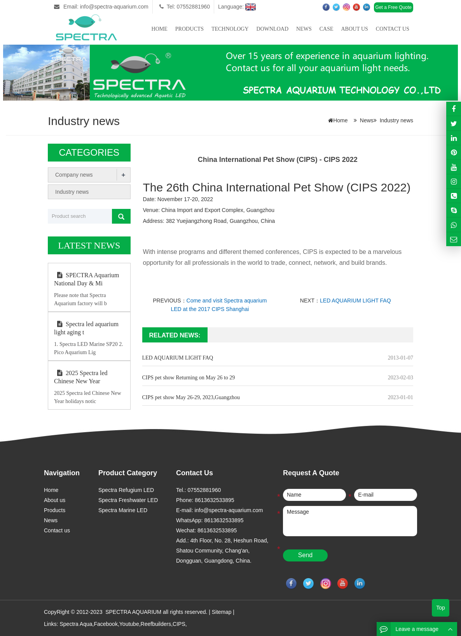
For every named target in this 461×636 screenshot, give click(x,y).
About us (354, 29)
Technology (230, 29)
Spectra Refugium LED (126, 490)
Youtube (129, 623)
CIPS (179, 623)
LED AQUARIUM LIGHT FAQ (355, 300)
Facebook (105, 623)
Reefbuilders (156, 623)
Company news (74, 175)
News (304, 29)
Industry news (396, 120)
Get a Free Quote (393, 7)
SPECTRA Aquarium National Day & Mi (86, 279)
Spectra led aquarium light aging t (86, 328)
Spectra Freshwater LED (128, 500)
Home (160, 29)
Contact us (392, 29)
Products (189, 29)
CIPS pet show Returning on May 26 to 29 (188, 378)
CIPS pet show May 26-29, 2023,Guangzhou (191, 397)
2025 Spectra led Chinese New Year (81, 377)
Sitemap (222, 612)
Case (327, 29)
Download (272, 29)
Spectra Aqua (75, 623)
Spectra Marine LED (122, 510)
